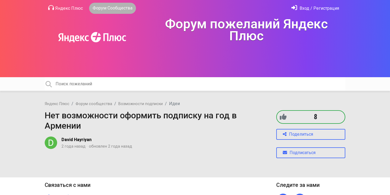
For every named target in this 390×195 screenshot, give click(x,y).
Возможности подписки (140, 104)
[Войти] (315, 8)
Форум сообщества (94, 104)
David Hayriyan (76, 139)
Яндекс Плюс (65, 8)
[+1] (283, 117)
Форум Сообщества (112, 8)
